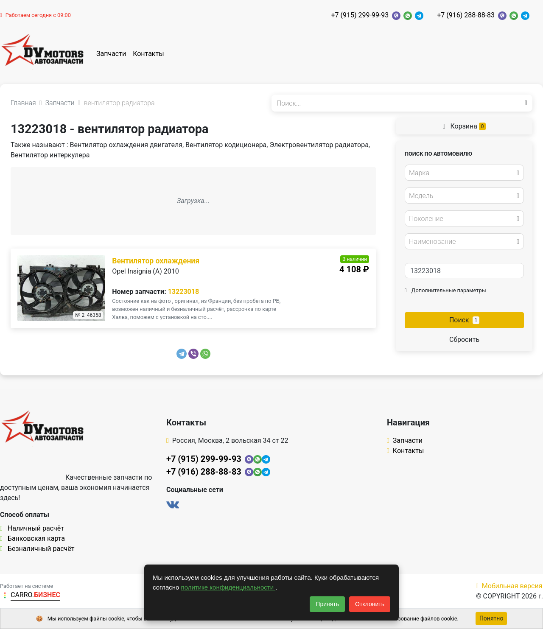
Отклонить (369, 604)
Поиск (464, 320)
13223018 (183, 292)
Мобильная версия (509, 586)
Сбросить (464, 339)
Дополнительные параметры (445, 290)
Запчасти (111, 54)
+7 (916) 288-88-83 (466, 15)
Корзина (464, 126)
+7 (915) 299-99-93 (360, 15)
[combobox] (464, 172)
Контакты (148, 54)
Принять (327, 604)
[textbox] (462, 173)
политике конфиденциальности (228, 587)
